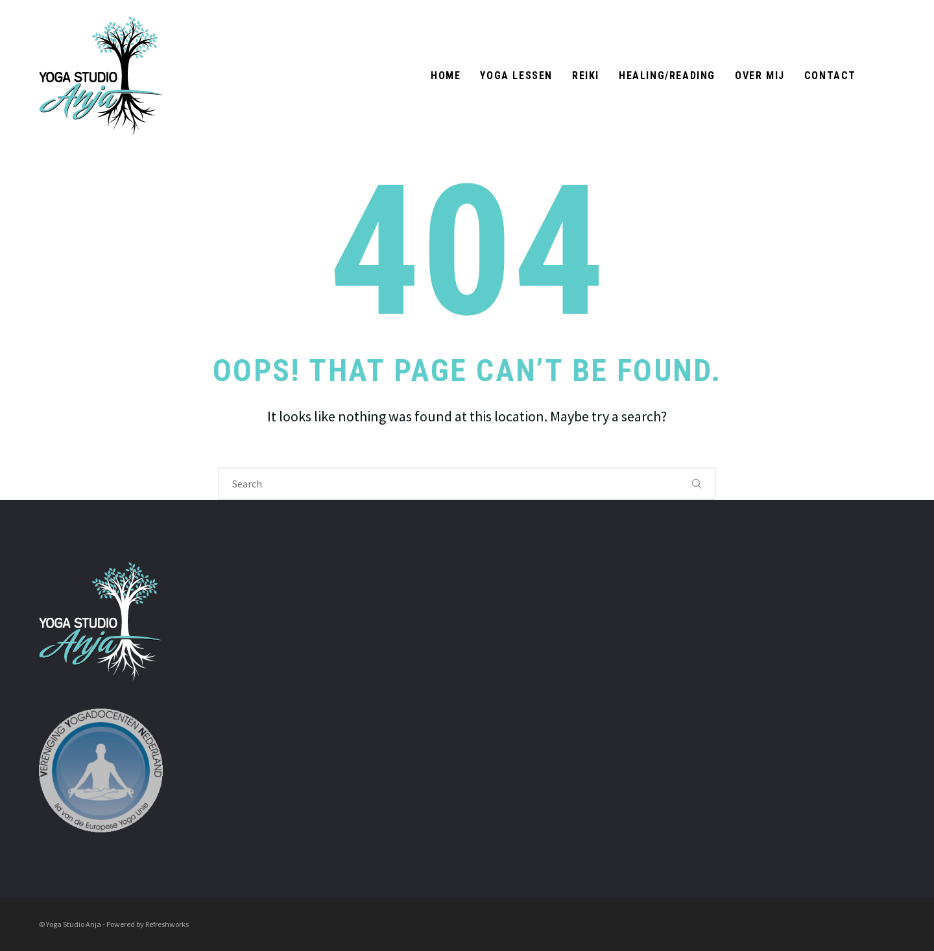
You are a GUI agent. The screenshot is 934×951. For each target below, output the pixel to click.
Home (446, 75)
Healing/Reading (667, 75)
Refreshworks (167, 924)
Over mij (760, 75)
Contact (830, 75)
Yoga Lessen (516, 75)
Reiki (585, 75)
